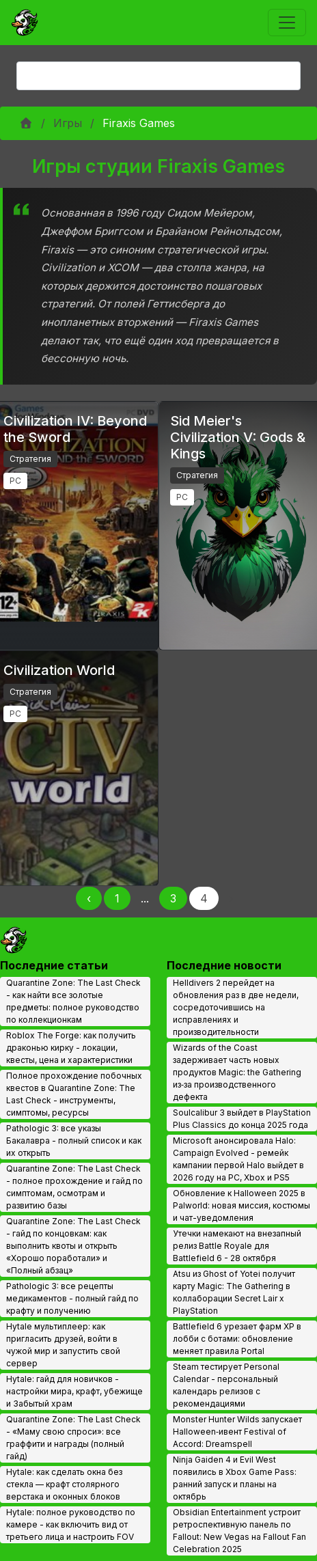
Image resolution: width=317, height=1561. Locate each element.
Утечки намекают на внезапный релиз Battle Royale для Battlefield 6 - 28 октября (237, 1245)
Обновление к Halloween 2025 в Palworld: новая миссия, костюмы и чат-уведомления (241, 1205)
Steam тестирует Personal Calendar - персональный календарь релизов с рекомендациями (226, 1385)
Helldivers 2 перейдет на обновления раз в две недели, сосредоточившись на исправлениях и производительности (236, 1007)
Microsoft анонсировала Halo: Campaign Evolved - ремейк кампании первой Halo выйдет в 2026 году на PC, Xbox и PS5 (238, 1159)
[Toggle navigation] (287, 22)
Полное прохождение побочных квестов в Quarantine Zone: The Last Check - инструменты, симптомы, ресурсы (74, 1094)
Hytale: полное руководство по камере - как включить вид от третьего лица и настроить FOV (70, 1524)
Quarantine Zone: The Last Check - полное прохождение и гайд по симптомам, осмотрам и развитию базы (74, 1187)
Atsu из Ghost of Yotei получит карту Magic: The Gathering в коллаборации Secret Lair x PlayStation (234, 1292)
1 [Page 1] (117, 898)
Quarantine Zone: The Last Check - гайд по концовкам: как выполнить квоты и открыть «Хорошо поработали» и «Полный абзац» (73, 1245)
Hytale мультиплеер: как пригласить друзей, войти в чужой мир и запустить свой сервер (63, 1344)
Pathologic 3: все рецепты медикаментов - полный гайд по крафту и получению (72, 1298)
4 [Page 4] (204, 898)
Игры (67, 123)
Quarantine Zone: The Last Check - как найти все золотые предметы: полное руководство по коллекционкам (73, 1001)
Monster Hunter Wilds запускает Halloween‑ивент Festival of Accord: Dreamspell (237, 1431)
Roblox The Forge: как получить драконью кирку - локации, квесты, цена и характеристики (71, 1047)
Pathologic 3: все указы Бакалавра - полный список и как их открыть (73, 1140)
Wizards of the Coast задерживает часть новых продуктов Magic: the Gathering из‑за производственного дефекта (237, 1072)
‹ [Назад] (89, 898)
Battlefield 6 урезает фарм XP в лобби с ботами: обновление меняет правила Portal (237, 1338)
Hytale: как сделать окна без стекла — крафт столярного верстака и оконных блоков (64, 1484)
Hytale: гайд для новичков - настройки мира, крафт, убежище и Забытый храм (74, 1391)
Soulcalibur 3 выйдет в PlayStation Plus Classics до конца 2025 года (242, 1118)
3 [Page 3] (173, 898)
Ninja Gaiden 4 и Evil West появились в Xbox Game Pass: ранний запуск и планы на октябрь (235, 1478)
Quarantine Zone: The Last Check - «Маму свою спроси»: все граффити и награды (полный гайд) (73, 1437)
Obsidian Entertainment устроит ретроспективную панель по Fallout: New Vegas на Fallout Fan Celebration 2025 (239, 1530)
